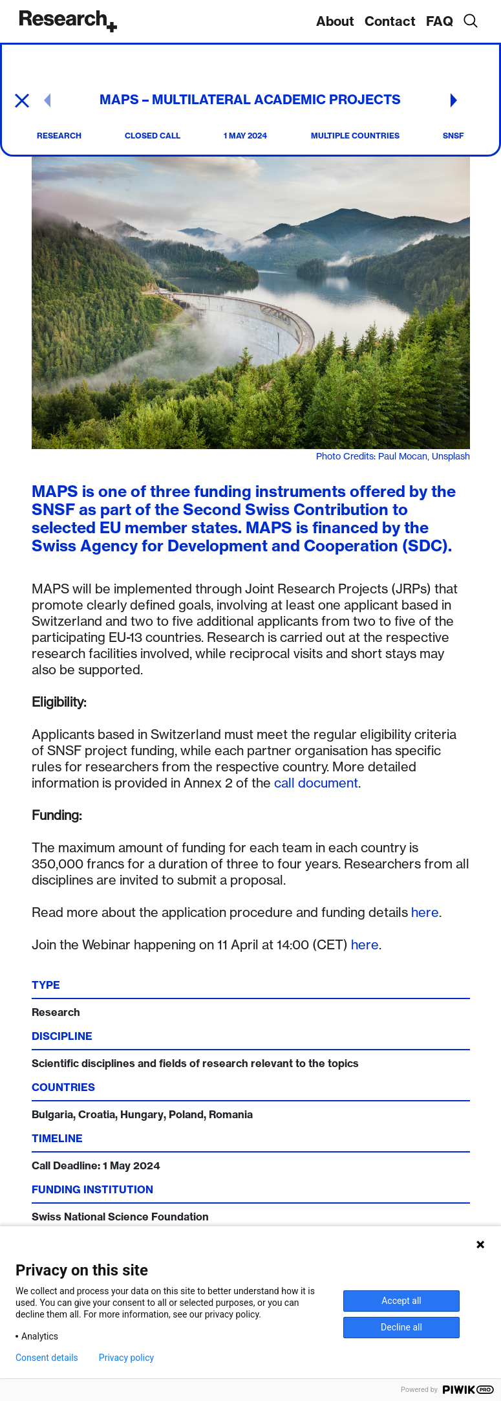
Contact (390, 21)
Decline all (401, 1327)
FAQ (439, 21)
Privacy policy (126, 1357)
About (335, 21)
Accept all (401, 1301)
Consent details (47, 1357)
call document (316, 783)
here (425, 912)
